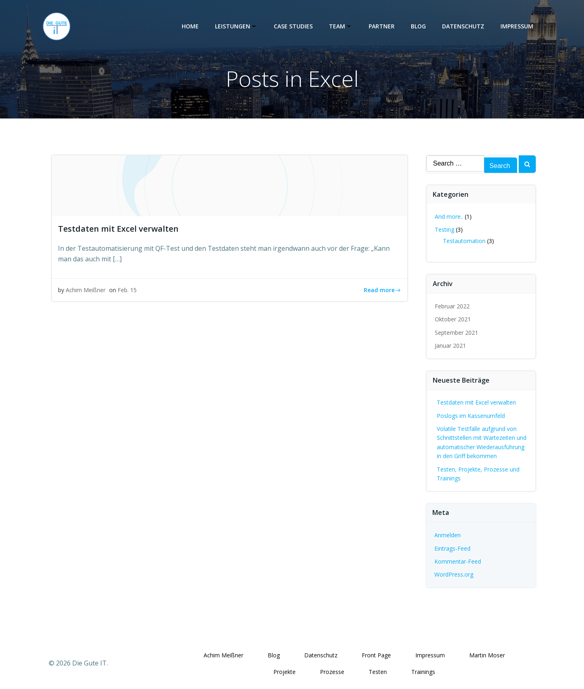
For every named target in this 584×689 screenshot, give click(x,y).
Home (190, 26)
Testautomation (464, 241)
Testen (378, 672)
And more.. (449, 216)
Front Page (376, 655)
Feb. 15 (127, 290)
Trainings (424, 672)
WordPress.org (453, 574)
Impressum (517, 26)
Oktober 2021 (453, 319)
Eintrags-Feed (452, 548)
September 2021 (456, 332)
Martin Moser (487, 655)
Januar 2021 (450, 345)
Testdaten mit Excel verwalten (476, 402)
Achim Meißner (85, 290)
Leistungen (236, 26)
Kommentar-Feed (457, 561)
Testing (444, 229)
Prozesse (332, 672)
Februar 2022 (452, 306)
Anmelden (447, 535)
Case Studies (293, 26)
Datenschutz (463, 26)
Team (341, 26)
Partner (382, 26)
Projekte (285, 672)
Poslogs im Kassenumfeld (471, 416)
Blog (418, 26)
